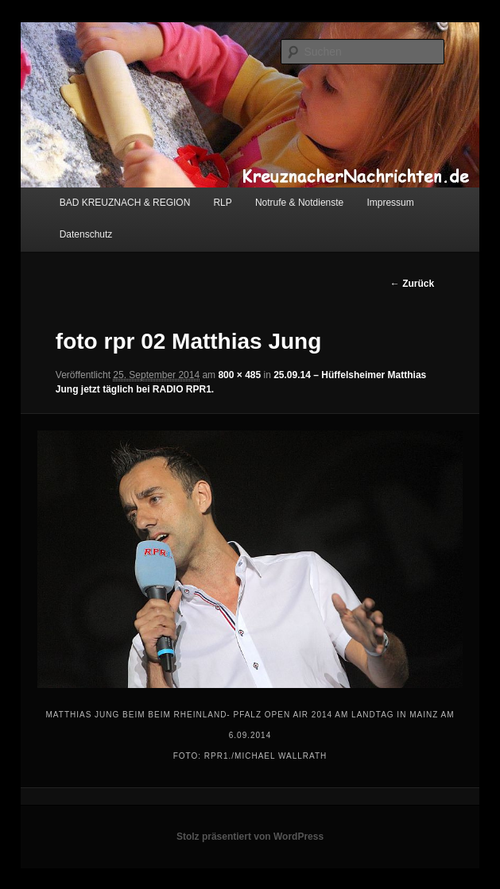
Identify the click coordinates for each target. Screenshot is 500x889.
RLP (222, 202)
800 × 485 (239, 375)
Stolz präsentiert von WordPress (250, 836)
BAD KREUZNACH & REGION (125, 202)
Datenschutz (86, 234)
